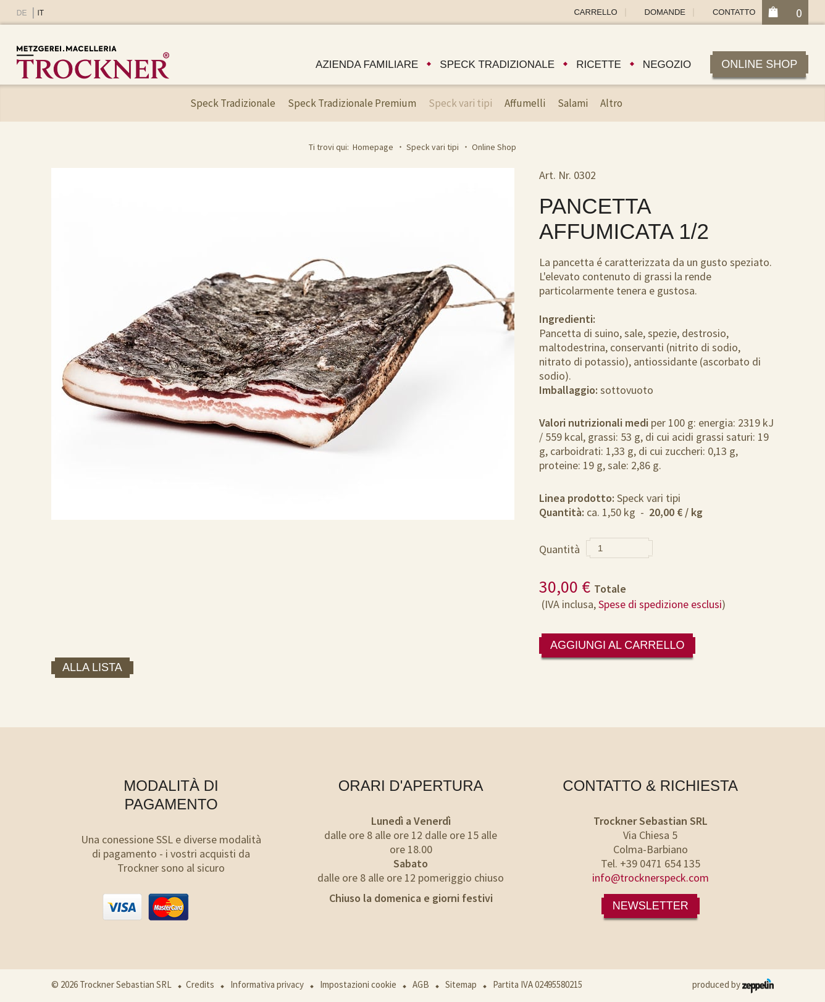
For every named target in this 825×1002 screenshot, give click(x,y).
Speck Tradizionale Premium (352, 103)
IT (40, 13)
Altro (611, 103)
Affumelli (525, 103)
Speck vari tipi (460, 103)
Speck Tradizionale (232, 103)
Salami (573, 103)
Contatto (734, 12)
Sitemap (461, 984)
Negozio (667, 64)
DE (22, 13)
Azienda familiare (367, 64)
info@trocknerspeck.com (650, 877)
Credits (200, 984)
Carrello (595, 12)
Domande (665, 12)
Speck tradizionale (497, 64)
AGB (420, 984)
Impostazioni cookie (358, 984)
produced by (733, 984)
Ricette (598, 64)
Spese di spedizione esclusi (660, 604)
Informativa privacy (267, 984)
